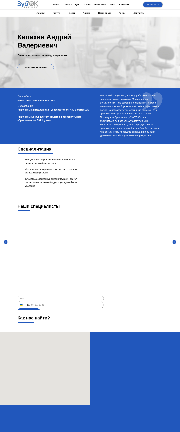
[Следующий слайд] (174, 242)
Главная (40, 13)
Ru (157, 7)
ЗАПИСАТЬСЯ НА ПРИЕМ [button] (36, 68)
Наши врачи (104, 13)
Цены (72, 13)
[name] (61, 300)
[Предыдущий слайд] (6, 242)
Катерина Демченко (109, 255)
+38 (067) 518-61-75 (135, 3)
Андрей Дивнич (71, 255)
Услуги (56, 13)
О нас (122, 13)
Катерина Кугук (146, 255)
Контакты (138, 13)
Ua (157, 3)
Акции (86, 13)
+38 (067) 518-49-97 (135, 6)
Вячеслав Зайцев (34, 255)
